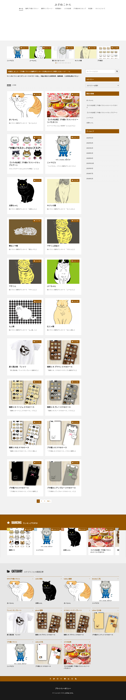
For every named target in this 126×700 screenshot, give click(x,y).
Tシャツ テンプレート (14, 610)
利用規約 (58, 8)
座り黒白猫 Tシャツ (17, 367)
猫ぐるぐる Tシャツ (58, 60)
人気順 (14, 85)
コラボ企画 (67, 8)
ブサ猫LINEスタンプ (79, 8)
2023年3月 (89, 138)
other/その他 (96, 610)
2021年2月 (89, 148)
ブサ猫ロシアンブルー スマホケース (61, 488)
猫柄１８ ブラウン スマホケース (59, 367)
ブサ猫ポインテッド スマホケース (102, 635)
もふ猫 (11, 326)
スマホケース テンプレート (73, 610)
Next (48, 501)
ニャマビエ (10, 60)
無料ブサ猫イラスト (31, 8)
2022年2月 (89, 143)
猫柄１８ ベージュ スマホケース (21, 407)
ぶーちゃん (33, 60)
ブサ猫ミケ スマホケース (43, 666)
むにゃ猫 (50, 326)
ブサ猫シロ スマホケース (57, 447)
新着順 (9, 85)
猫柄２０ (12, 550)
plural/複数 (115, 47)
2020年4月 (89, 158)
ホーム (21, 8)
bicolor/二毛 (25, 47)
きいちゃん (13, 119)
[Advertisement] (63, 27)
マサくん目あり (53, 246)
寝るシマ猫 (13, 246)
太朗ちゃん (13, 205)
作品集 (90, 8)
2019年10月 (90, 163)
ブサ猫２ (100, 60)
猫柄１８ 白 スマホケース (19, 447)
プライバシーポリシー (63, 688)
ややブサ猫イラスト (13, 579)
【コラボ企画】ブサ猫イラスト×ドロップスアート (24, 163)
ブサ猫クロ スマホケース (19, 488)
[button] (9, 51)
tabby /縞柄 (92, 47)
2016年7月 (89, 173)
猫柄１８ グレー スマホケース (59, 407)
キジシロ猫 (78, 60)
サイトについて (100, 8)
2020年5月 (89, 153)
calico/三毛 (39, 642)
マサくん (12, 286)
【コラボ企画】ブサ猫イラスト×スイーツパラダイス (62, 120)
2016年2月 (89, 178)
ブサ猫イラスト (12, 642)
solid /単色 (70, 47)
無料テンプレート (46, 8)
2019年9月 (89, 168)
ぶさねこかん (69, 693)
